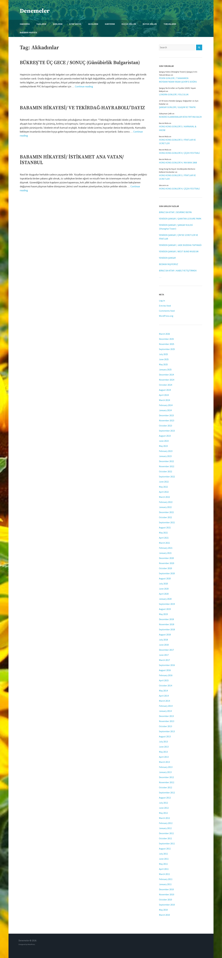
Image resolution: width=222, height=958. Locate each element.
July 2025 (163, 354)
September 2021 (167, 522)
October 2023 (165, 425)
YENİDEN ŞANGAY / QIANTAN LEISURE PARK (180, 218)
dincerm (162, 185)
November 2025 (166, 344)
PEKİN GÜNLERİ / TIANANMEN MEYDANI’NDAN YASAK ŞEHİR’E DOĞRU (178, 80)
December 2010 (166, 889)
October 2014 (165, 685)
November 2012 (166, 782)
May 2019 (163, 614)
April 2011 (164, 869)
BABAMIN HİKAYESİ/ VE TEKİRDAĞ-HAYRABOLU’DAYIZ (82, 108)
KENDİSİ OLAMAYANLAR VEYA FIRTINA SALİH (180, 116)
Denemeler (35, 11)
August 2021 (165, 527)
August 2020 (165, 578)
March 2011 (164, 874)
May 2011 (163, 863)
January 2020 (165, 598)
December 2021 (166, 512)
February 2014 (165, 705)
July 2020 (163, 583)
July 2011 (163, 853)
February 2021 (165, 547)
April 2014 (164, 695)
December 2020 (166, 558)
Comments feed (167, 310)
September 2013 (167, 731)
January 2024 (165, 410)
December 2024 (166, 374)
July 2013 (163, 741)
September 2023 (167, 430)
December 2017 (166, 649)
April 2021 (164, 537)
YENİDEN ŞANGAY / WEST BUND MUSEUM (178, 251)
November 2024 (166, 379)
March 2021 (164, 542)
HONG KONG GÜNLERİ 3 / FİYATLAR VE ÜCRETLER (177, 141)
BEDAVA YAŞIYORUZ (168, 264)
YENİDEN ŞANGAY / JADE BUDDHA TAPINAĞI (180, 245)
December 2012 (166, 777)
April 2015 (164, 680)
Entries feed (165, 305)
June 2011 (164, 858)
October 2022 (165, 471)
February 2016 (165, 675)
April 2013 (164, 756)
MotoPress (31, 944)
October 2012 (165, 787)
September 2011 (167, 843)
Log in (162, 300)
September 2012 (167, 792)
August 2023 (165, 435)
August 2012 (165, 797)
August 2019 (165, 609)
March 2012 (164, 818)
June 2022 (164, 481)
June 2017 (164, 654)
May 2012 (163, 812)
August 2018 (165, 634)
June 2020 (164, 588)
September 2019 (167, 604)
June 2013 (164, 746)
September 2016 (167, 665)
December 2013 (166, 716)
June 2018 (164, 644)
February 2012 (165, 823)
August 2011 (165, 848)
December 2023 (166, 415)
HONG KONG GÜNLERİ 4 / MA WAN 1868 (178, 162)
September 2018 (167, 629)
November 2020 (166, 563)
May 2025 (163, 364)
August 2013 (165, 736)
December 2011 (166, 833)
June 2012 (164, 807)
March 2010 (164, 914)
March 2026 (164, 333)
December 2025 (166, 339)
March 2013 (164, 762)
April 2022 (164, 491)
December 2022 (166, 461)
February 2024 (165, 405)
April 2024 (164, 395)
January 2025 (165, 369)
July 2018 (163, 639)
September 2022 (167, 476)
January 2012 (165, 828)
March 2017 (164, 660)
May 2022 (163, 486)
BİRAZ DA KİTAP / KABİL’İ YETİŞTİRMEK (178, 270)
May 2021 (163, 532)
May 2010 (163, 909)
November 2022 (166, 466)
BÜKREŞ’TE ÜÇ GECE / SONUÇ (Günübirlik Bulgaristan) (80, 63)
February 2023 (165, 451)
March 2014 (164, 700)
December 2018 (166, 619)
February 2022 (165, 502)
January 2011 (165, 884)
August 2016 (165, 670)
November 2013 (166, 721)
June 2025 (164, 359)
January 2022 (165, 507)
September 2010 (167, 904)
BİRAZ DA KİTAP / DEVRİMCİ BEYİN (175, 212)
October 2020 (165, 568)
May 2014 (163, 690)
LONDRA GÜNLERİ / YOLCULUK (174, 94)
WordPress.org (166, 315)
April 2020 (164, 593)
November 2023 (166, 420)
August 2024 (165, 389)
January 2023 (165, 456)
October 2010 (165, 899)
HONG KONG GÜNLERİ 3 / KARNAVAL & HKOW (177, 128)
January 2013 (165, 772)
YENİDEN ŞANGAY (167, 257)
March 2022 (164, 496)
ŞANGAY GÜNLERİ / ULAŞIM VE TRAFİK (177, 107)
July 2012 (163, 802)
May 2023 (163, 446)
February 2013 (165, 767)
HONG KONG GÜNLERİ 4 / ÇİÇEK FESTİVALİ (179, 152)
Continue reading (84, 86)
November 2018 (166, 624)
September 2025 (167, 349)
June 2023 (164, 440)
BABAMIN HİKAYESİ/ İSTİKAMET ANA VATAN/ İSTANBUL (72, 160)
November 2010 (166, 894)
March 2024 (164, 400)
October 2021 (165, 517)
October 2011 (165, 838)
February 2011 (165, 879)
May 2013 (163, 751)
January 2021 (165, 553)
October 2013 (165, 726)
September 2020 (167, 573)
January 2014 (165, 711)
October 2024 (165, 384)
